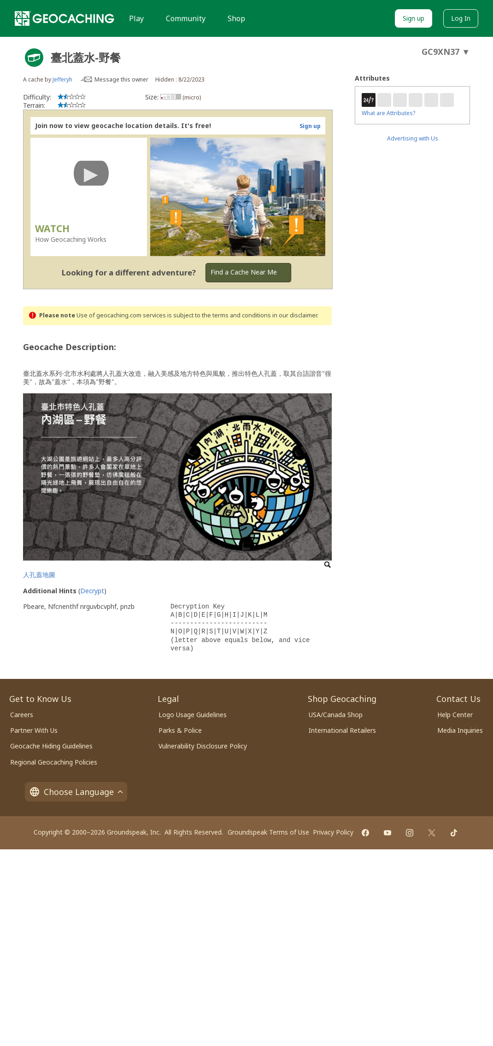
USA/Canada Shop (336, 714)
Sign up (413, 18)
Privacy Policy (333, 832)
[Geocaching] (64, 18)
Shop (236, 18)
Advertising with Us (412, 138)
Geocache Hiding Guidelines (51, 746)
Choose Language (76, 791)
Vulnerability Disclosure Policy (202, 746)
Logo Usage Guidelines (192, 714)
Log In (460, 18)
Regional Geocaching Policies (53, 762)
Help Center (455, 714)
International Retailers (342, 730)
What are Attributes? (388, 113)
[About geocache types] (34, 58)
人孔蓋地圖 (39, 574)
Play (136, 18)
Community (185, 18)
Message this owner (121, 79)
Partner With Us (34, 730)
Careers (21, 714)
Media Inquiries (460, 730)
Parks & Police (180, 730)
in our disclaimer (294, 315)
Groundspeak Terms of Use (268, 832)
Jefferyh (62, 79)
